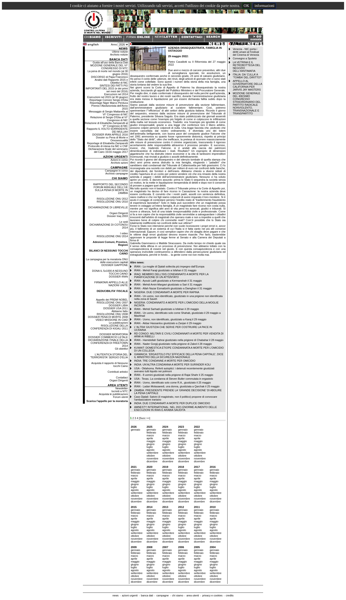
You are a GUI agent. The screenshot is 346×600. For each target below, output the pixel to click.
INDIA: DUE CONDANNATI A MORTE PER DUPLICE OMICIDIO (172, 403)
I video (124, 233)
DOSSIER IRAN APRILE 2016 (110, 134)
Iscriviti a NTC (119, 391)
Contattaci (122, 377)
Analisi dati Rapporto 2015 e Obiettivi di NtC (111, 81)
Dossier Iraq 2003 (117, 216)
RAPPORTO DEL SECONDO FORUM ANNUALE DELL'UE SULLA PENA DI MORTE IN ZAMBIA (110, 188)
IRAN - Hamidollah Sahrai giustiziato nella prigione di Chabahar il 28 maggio (178, 340)
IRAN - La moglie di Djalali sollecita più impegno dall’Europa (169, 266)
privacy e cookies (212, 595)
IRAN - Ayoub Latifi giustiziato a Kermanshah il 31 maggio (168, 280)
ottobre (151, 455)
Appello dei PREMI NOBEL (112, 299)
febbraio (151, 432)
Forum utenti (120, 397)
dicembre (152, 461)
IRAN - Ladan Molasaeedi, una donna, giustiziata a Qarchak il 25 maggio (176, 386)
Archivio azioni (119, 162)
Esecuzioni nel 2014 (116, 94)
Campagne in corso (116, 170)
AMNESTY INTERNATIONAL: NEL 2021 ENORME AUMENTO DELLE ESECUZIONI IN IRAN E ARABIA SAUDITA (175, 408)
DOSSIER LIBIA (118, 305)
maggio (151, 441)
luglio (150, 446)
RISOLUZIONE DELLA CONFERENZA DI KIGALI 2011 (109, 327)
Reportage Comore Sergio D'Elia (108, 100)
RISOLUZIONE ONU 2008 (112, 314)
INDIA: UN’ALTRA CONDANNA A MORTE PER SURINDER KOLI (172, 364)
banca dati (147, 595)
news (115, 595)
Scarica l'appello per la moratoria (107, 401)
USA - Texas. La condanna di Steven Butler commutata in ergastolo (173, 378)
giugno (150, 444)
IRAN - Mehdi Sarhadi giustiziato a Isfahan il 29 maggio (166, 309)
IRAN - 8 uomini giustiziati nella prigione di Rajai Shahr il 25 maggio (173, 374)
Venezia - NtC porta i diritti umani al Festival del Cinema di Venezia (246, 52)
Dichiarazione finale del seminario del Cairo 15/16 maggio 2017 (108, 150)
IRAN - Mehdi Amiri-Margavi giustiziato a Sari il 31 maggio (168, 284)
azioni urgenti (129, 595)
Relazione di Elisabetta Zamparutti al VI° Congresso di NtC (106, 124)
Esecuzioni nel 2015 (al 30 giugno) (107, 97)
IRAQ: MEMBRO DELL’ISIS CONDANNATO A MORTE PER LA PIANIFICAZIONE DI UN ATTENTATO (171, 275)
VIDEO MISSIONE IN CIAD (112, 319)
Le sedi (123, 221)
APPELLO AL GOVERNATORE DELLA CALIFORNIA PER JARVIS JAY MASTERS (247, 85)
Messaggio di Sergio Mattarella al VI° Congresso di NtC (108, 113)
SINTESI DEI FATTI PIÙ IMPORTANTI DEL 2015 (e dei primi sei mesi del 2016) (107, 88)
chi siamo (177, 595)
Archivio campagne (116, 173)
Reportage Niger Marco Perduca (109, 102)
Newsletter (121, 388)
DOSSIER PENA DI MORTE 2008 (108, 316)
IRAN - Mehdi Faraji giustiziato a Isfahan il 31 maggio (165, 270)
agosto (150, 449)
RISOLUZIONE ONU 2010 (112, 201)
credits (230, 595)
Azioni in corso (119, 159)
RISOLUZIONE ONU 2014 (112, 236)
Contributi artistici (118, 371)
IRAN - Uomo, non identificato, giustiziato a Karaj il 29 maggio (170, 319)
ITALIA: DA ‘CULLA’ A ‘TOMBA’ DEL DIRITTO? (247, 76)
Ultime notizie (120, 51)
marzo (150, 435)
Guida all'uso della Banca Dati (110, 62)
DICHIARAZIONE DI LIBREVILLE (108, 207)
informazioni (264, 6)
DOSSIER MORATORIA (113, 334)
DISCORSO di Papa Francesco (109, 76)
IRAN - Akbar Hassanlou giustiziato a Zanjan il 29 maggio (167, 323)
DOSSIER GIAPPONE (114, 265)
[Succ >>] (144, 418)
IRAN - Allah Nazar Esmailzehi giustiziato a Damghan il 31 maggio (173, 288)
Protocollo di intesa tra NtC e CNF (108, 146)
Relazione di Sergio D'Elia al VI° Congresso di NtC (109, 119)
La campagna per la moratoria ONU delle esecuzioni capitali (107, 261)
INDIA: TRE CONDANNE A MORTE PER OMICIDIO (164, 360)
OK (246, 6)
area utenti (192, 595)
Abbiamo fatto (119, 311)
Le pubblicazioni (118, 322)
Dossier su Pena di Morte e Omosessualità (112, 139)
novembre (152, 458)
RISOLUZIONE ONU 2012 (112, 198)
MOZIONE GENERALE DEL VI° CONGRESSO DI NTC (109, 67)
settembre (152, 452)
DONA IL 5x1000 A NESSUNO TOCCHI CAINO (110, 272)
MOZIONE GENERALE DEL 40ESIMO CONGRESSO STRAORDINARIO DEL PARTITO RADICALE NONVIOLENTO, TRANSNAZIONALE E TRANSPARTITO (247, 103)
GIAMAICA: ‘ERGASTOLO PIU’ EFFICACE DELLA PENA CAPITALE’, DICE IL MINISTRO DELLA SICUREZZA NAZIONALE (178, 356)
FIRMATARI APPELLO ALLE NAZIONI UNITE (111, 284)
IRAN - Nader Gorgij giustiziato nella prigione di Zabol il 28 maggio (173, 343)
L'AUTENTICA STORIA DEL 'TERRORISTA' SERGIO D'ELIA (109, 356)
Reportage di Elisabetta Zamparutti (107, 143)
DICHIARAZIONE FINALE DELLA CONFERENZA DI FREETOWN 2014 (108, 343)
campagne (162, 595)
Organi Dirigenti (119, 213)
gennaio (135, 429)
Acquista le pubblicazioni (113, 394)
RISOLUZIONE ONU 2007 (112, 302)
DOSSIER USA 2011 (115, 308)
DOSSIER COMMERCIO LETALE (108, 337)
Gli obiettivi (121, 348)
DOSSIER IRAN (118, 276)
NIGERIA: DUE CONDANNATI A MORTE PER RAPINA (166, 292)
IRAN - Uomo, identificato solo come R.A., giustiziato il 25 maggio (172, 382)
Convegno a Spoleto (245, 58)
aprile (150, 438)
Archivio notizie (119, 54)
